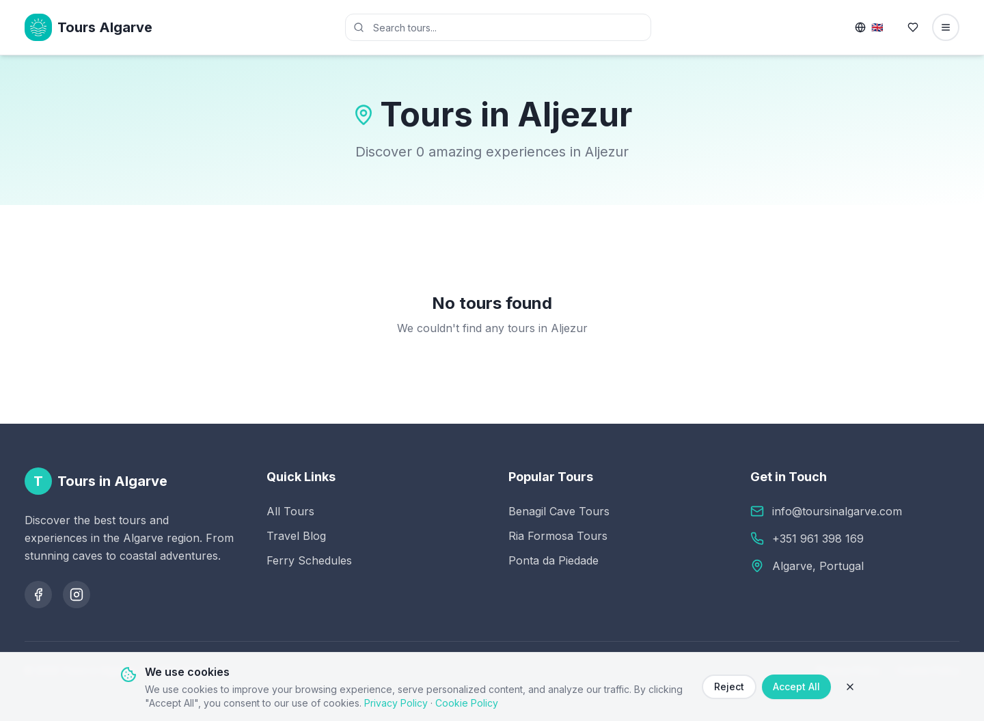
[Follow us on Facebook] (38, 594)
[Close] (850, 686)
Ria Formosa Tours (557, 536)
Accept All (796, 686)
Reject (729, 686)
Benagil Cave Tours (559, 511)
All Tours (290, 511)
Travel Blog (296, 536)
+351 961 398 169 (818, 538)
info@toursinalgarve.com (837, 511)
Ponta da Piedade (553, 560)
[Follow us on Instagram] (76, 594)
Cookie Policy (466, 703)
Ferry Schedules (309, 560)
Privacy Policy (396, 703)
